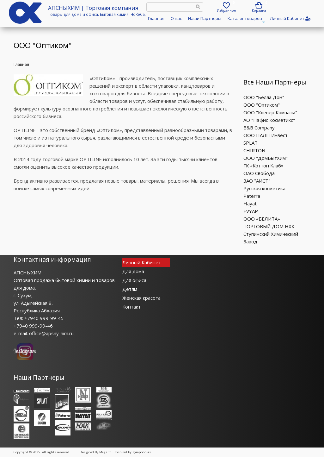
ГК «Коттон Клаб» (263, 165)
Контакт (131, 307)
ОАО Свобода (259, 173)
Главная (156, 18)
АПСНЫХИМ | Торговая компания (93, 7)
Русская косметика (264, 188)
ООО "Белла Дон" (263, 97)
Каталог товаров (246, 20)
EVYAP (250, 211)
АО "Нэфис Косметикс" (269, 120)
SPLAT (250, 143)
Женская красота (141, 298)
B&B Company (259, 127)
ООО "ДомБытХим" (265, 158)
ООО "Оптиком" (261, 105)
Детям (129, 289)
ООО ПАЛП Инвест (265, 135)
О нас (176, 18)
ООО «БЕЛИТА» (261, 219)
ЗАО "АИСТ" (256, 181)
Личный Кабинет (141, 262)
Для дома (133, 271)
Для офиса (134, 280)
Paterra (251, 196)
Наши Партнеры (204, 18)
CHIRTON (254, 150)
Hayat (250, 203)
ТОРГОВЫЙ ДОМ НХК (268, 226)
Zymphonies (141, 452)
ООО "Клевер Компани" (270, 112)
